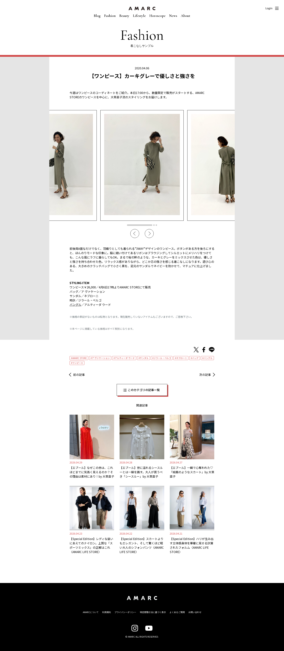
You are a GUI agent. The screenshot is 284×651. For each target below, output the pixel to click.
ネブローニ (181, 358)
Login (268, 8)
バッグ (195, 358)
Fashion (110, 16)
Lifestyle (139, 16)
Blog (97, 16)
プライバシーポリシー (125, 612)
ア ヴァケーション (101, 358)
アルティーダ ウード (125, 358)
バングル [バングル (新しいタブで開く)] (75, 304)
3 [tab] (156, 225)
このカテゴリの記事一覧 (144, 390)
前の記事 (79, 374)
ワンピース (77, 362)
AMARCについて (91, 612)
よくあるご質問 (177, 612)
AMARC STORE (79, 358)
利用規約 (106, 612)
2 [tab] (154, 225)
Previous (134, 233)
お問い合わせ (194, 612)
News (173, 16)
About (185, 16)
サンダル (144, 358)
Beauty (124, 16)
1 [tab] (139, 225)
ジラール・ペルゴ (162, 358)
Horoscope (157, 16)
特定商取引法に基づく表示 (153, 612)
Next (149, 233)
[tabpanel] (142, 165)
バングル (208, 358)
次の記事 (205, 374)
